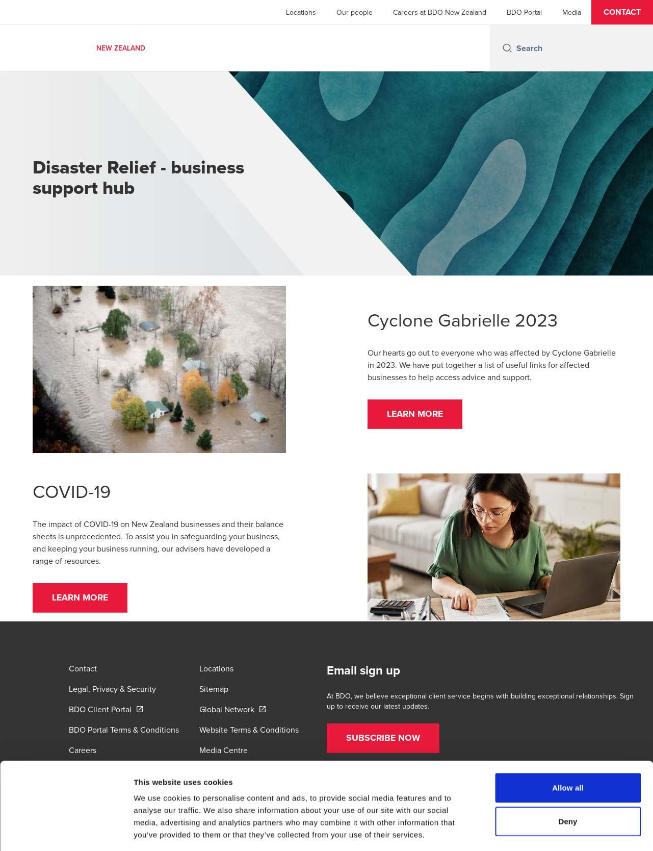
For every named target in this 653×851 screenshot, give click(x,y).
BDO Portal (524, 12)
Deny (567, 776)
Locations (301, 12)
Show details (535, 831)
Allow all (568, 742)
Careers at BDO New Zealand (439, 12)
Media (571, 12)
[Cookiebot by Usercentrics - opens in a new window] (66, 831)
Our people (354, 12)
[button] (622, 12)
